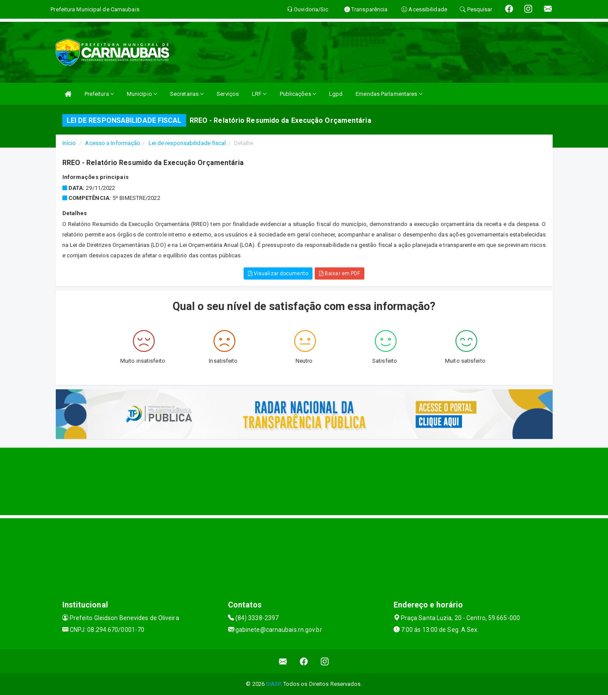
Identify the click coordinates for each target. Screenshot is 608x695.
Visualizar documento (278, 273)
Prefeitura (99, 94)
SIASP (273, 684)
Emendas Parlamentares (389, 94)
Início (69, 143)
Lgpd (336, 94)
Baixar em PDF (339, 273)
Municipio (142, 94)
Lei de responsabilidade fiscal (187, 143)
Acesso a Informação (112, 143)
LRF (259, 94)
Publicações (298, 94)
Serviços (228, 94)
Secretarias (187, 94)
